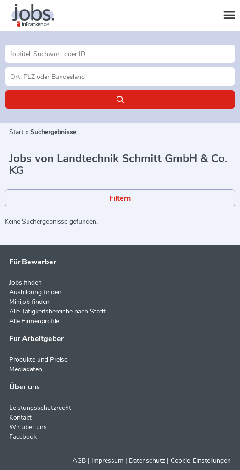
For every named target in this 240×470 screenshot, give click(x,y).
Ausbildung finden (35, 292)
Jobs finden (25, 282)
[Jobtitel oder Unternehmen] (120, 54)
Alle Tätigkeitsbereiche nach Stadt (57, 311)
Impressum (107, 460)
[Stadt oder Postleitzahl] (120, 76)
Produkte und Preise (38, 359)
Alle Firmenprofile (34, 321)
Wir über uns (28, 427)
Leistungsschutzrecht (40, 407)
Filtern (120, 198)
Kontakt (20, 417)
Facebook (23, 436)
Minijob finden (29, 301)
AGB (79, 460)
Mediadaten (25, 369)
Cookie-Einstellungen (201, 460)
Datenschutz (147, 460)
